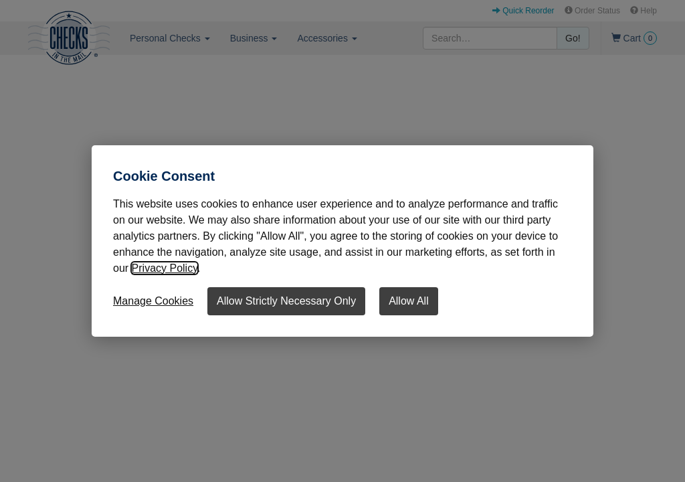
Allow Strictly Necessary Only (286, 301)
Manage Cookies (153, 301)
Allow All (409, 301)
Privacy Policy (164, 268)
